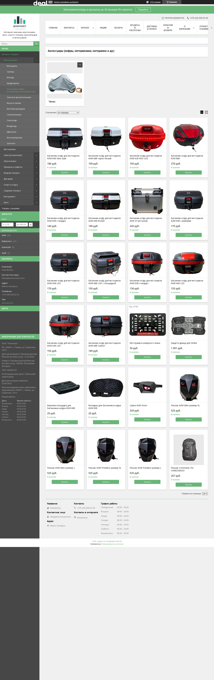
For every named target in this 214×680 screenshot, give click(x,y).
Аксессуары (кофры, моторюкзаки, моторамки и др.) (21, 90)
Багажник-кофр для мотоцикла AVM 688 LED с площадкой (104, 282)
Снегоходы (12, 120)
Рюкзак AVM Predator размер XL (104, 468)
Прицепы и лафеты (13, 167)
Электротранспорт (13, 155)
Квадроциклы (13, 83)
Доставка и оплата (152, 27)
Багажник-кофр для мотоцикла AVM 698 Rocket (104, 219)
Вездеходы (12, 126)
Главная (53, 28)
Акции (103, 28)
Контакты (69, 28)
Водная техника (11, 173)
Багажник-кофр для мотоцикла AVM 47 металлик (146, 219)
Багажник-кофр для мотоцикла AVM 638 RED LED (146, 157)
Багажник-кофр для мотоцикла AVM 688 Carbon (104, 344)
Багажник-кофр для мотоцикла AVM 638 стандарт (146, 282)
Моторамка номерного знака (145, 343)
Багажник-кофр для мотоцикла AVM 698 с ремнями (187, 219)
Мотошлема (9, 149)
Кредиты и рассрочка (135, 28)
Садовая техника (12, 190)
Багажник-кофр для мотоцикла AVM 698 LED (63, 282)
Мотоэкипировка (14, 137)
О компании (184, 27)
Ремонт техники (203, 27)
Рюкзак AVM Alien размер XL (185, 405)
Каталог (85, 28)
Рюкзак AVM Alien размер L (61, 468)
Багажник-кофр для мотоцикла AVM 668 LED (187, 282)
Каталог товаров (10, 54)
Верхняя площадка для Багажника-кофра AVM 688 (61, 407)
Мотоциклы (12, 66)
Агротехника (10, 161)
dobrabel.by (7, 303)
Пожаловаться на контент (112, 544)
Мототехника (10, 60)
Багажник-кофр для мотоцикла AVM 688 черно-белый (104, 157)
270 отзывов (155, 2)
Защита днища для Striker (184, 343)
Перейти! (143, 9)
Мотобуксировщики (16, 109)
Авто (6, 202)
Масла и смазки (14, 103)
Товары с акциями (10, 208)
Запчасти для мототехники (19, 97)
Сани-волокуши (14, 114)
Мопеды (10, 77)
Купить (64, 172)
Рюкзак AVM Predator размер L (145, 468)
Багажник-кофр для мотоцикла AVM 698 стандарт (63, 219)
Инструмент (9, 196)
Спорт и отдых (11, 184)
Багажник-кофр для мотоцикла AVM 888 (187, 157)
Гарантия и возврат (168, 28)
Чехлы (52, 101)
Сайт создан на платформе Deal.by (107, 541)
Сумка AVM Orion (138, 405)
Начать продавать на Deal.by (66, 2)
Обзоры (118, 28)
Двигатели (11, 132)
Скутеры (10, 71)
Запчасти (11, 143)
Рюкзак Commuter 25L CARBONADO (182, 469)
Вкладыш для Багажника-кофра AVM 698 (104, 407)
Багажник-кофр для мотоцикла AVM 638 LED (63, 344)
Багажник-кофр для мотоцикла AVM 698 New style (63, 157)
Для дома (8, 178)
